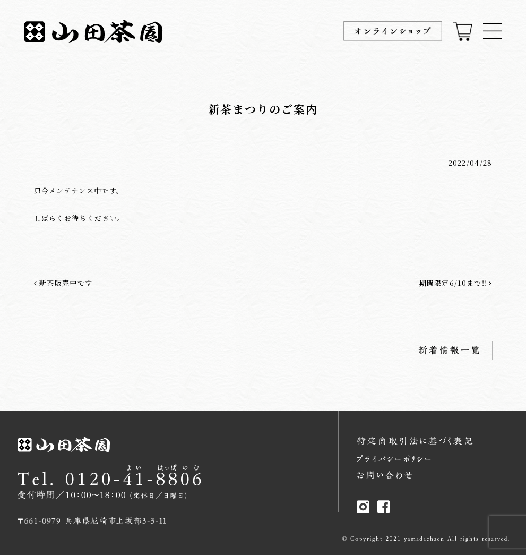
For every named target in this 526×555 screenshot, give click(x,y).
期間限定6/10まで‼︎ (456, 283)
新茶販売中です (63, 283)
